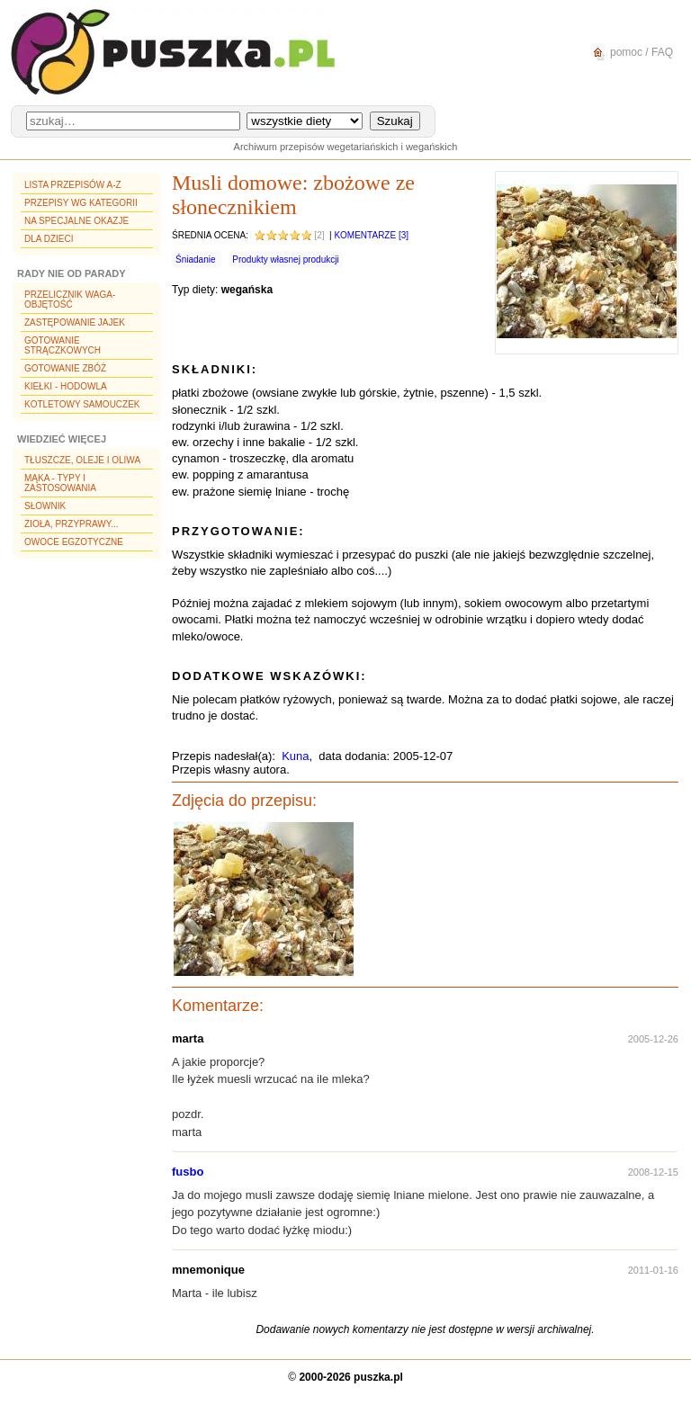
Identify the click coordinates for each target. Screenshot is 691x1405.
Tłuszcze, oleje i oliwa (82, 460)
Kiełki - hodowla (65, 386)
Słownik (45, 506)
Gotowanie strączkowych (62, 345)
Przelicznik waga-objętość (69, 299)
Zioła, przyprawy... (71, 524)
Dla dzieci (48, 239)
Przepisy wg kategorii (81, 203)
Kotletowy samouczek (82, 404)
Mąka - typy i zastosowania (60, 483)
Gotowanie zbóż (65, 368)
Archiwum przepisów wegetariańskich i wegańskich (346, 146)
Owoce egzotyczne (73, 542)
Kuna (295, 756)
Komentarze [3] (371, 235)
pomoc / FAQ (630, 52)
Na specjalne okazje (76, 221)
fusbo (187, 1171)
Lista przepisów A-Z (72, 185)
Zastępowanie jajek (74, 322)
